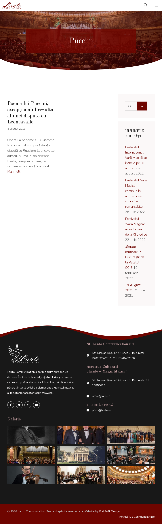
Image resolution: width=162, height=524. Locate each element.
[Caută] (142, 106)
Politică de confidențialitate (137, 517)
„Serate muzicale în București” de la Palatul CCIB (134, 257)
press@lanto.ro (101, 410)
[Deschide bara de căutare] (145, 5)
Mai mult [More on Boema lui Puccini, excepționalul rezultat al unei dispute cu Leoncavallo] (13, 171)
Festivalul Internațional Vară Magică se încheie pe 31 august (136, 157)
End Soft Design (109, 511)
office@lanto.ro (101, 396)
